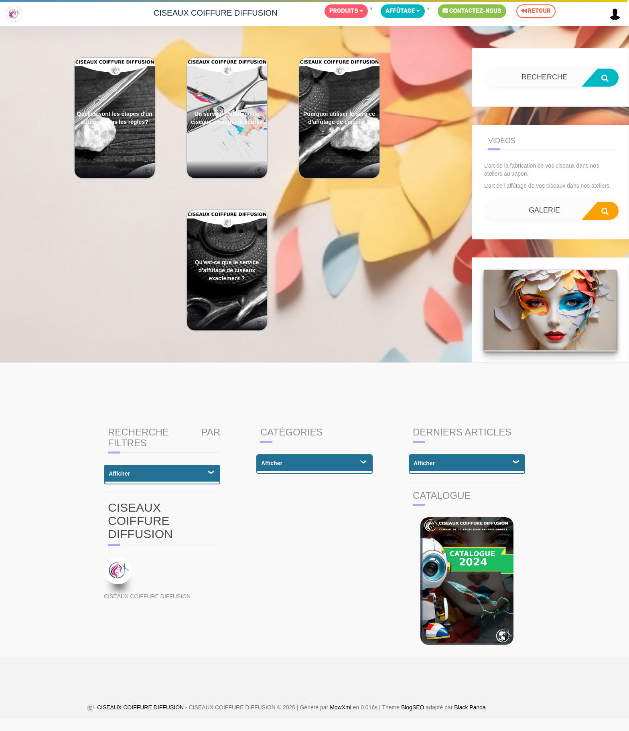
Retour (536, 11)
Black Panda (470, 708)
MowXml (340, 708)
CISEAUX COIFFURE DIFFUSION (216, 12)
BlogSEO (412, 708)
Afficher (119, 473)
